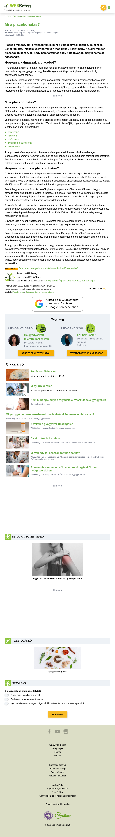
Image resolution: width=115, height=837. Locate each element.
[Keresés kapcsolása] (103, 8)
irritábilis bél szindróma (20, 143)
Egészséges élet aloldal (31, 16)
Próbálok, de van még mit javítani (27, 699)
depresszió (13, 132)
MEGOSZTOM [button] (97, 289)
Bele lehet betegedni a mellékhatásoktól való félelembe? (48, 268)
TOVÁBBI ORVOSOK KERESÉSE (86, 353)
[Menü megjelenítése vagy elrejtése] (109, 8)
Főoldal (8, 16)
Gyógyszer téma (32, 292)
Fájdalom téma (47, 292)
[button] (50, 733)
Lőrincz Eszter (86, 334)
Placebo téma (18, 292)
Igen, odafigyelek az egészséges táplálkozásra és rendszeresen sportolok (47, 703)
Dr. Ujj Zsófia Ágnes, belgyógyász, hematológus (69, 280)
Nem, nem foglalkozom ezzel (25, 695)
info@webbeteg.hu (60, 804)
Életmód (16, 16)
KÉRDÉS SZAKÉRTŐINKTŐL (36, 353)
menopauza (14, 146)
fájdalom (12, 135)
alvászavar (13, 139)
